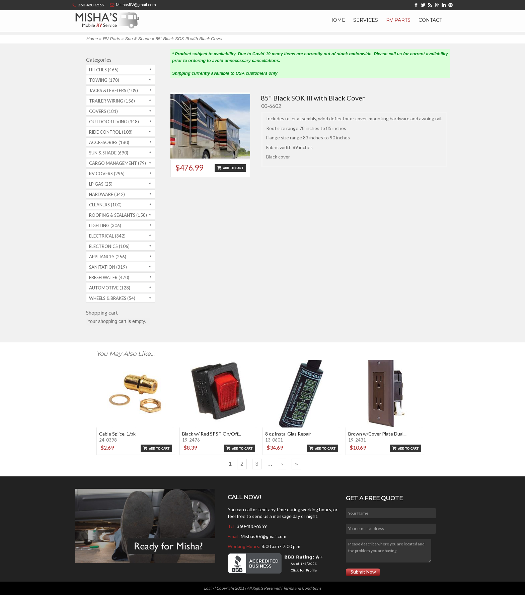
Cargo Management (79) (117, 163)
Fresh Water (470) (109, 277)
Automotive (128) (109, 287)
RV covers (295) (107, 173)
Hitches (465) (104, 69)
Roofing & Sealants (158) (118, 215)
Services (365, 20)
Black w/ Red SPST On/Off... (211, 434)
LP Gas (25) (100, 184)
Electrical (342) (107, 236)
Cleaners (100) (105, 204)
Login (209, 588)
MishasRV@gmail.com (263, 536)
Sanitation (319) (108, 267)
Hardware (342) (107, 194)
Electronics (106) (109, 246)
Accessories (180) (109, 142)
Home (337, 20)
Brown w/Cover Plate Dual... (377, 434)
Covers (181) (103, 111)
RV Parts (398, 20)
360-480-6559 (252, 526)
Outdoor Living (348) (114, 121)
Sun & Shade (138, 38)
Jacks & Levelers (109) (113, 90)
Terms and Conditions (302, 588)
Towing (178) (104, 80)
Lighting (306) (105, 225)
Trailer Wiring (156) (112, 101)
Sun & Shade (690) (108, 152)
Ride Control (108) (111, 132)
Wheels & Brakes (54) (112, 298)
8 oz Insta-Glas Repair (288, 434)
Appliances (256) (107, 256)
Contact (430, 20)
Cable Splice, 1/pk (117, 434)
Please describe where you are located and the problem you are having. (388, 551)
